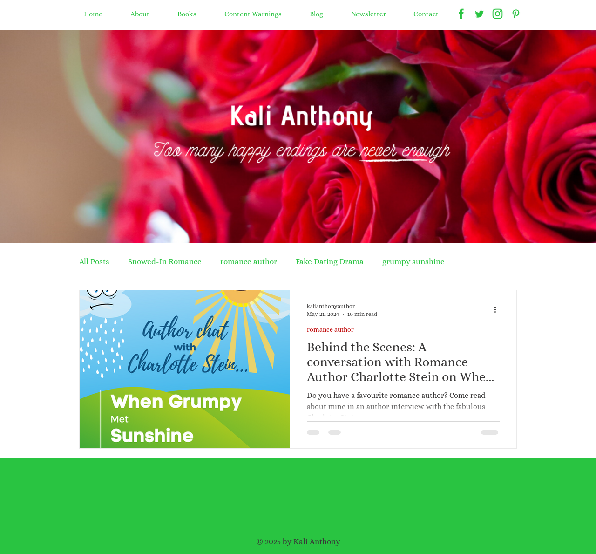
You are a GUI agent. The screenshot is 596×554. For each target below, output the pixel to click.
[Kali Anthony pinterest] (515, 13)
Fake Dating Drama (330, 261)
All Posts (94, 261)
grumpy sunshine (413, 261)
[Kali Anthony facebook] (461, 13)
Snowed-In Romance (165, 261)
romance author (248, 261)
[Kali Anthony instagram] (497, 13)
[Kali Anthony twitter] (479, 13)
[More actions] (498, 309)
